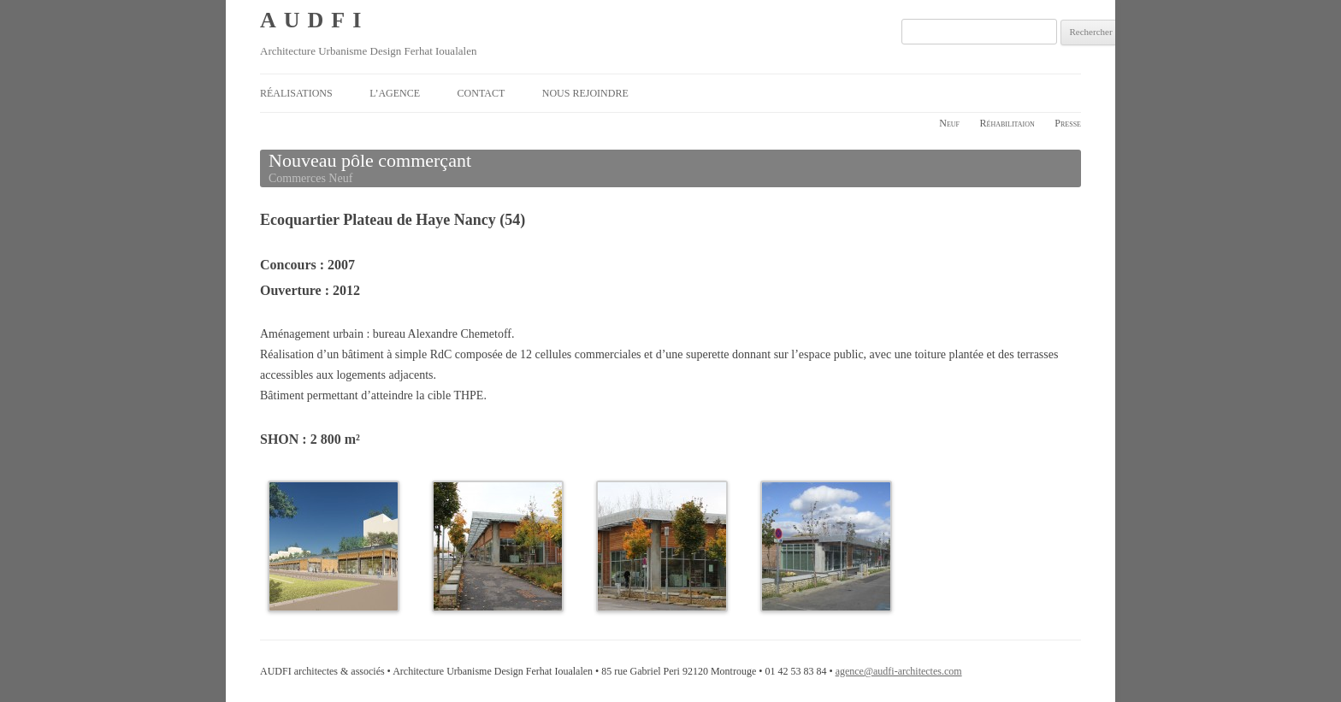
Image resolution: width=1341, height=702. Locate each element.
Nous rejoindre (585, 93)
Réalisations (296, 93)
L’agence (394, 93)
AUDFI (314, 20)
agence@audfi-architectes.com (899, 671)
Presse (1067, 123)
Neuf (949, 123)
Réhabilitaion (1007, 123)
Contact (481, 93)
